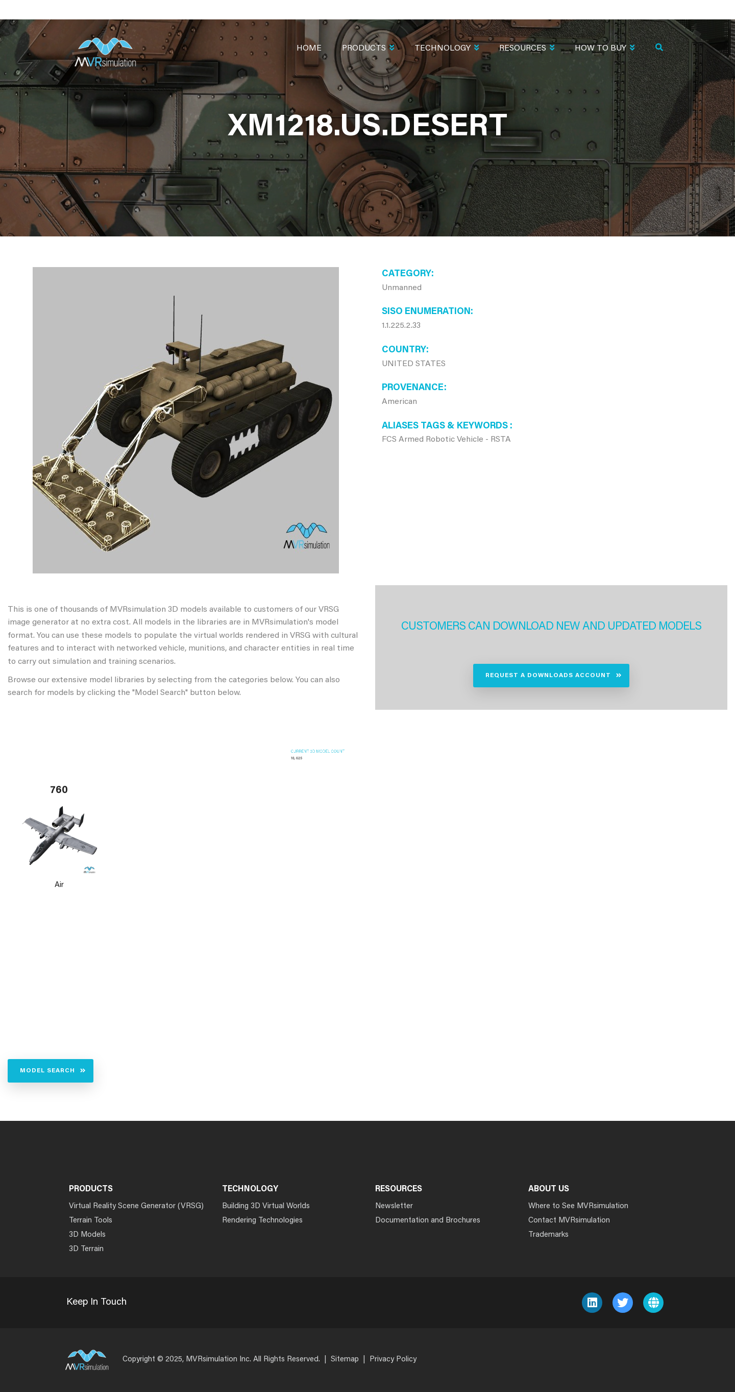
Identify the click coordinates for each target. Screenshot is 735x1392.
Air (59, 885)
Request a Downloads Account (548, 676)
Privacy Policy (393, 1359)
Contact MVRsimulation (569, 1221)
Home (309, 48)
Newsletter (394, 1206)
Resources (526, 49)
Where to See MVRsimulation (578, 1206)
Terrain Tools (90, 1221)
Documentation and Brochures (427, 1221)
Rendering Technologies (262, 1221)
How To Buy (604, 49)
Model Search (47, 1071)
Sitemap (345, 1359)
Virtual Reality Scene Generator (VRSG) (136, 1206)
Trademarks (548, 1235)
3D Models (87, 1235)
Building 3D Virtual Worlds (266, 1206)
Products (368, 49)
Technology (446, 49)
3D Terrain (86, 1249)
